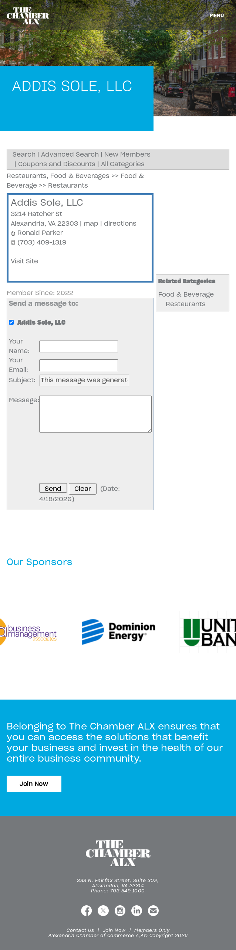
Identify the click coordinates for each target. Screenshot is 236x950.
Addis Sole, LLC (47, 202)
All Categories (123, 164)
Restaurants (186, 304)
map (91, 223)
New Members (127, 154)
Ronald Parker (40, 233)
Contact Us (80, 930)
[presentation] (95, 459)
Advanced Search (70, 154)
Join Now (34, 783)
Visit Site (24, 261)
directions (120, 223)
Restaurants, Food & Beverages (58, 176)
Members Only (151, 930)
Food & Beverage (186, 294)
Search (24, 154)
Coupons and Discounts (56, 164)
